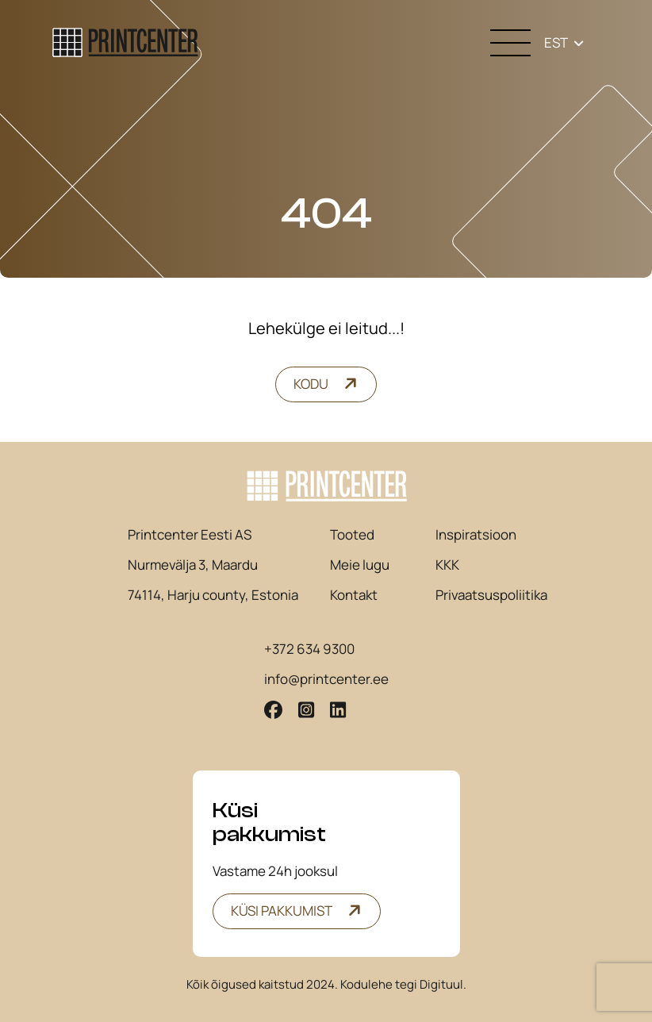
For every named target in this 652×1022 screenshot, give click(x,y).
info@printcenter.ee (326, 679)
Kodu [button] (310, 384)
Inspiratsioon (475, 535)
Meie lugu (359, 565)
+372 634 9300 (309, 649)
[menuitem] (564, 42)
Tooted (352, 535)
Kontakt (354, 595)
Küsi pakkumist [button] (281, 910)
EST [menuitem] (556, 42)
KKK (447, 565)
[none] (564, 42)
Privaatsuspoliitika (491, 595)
